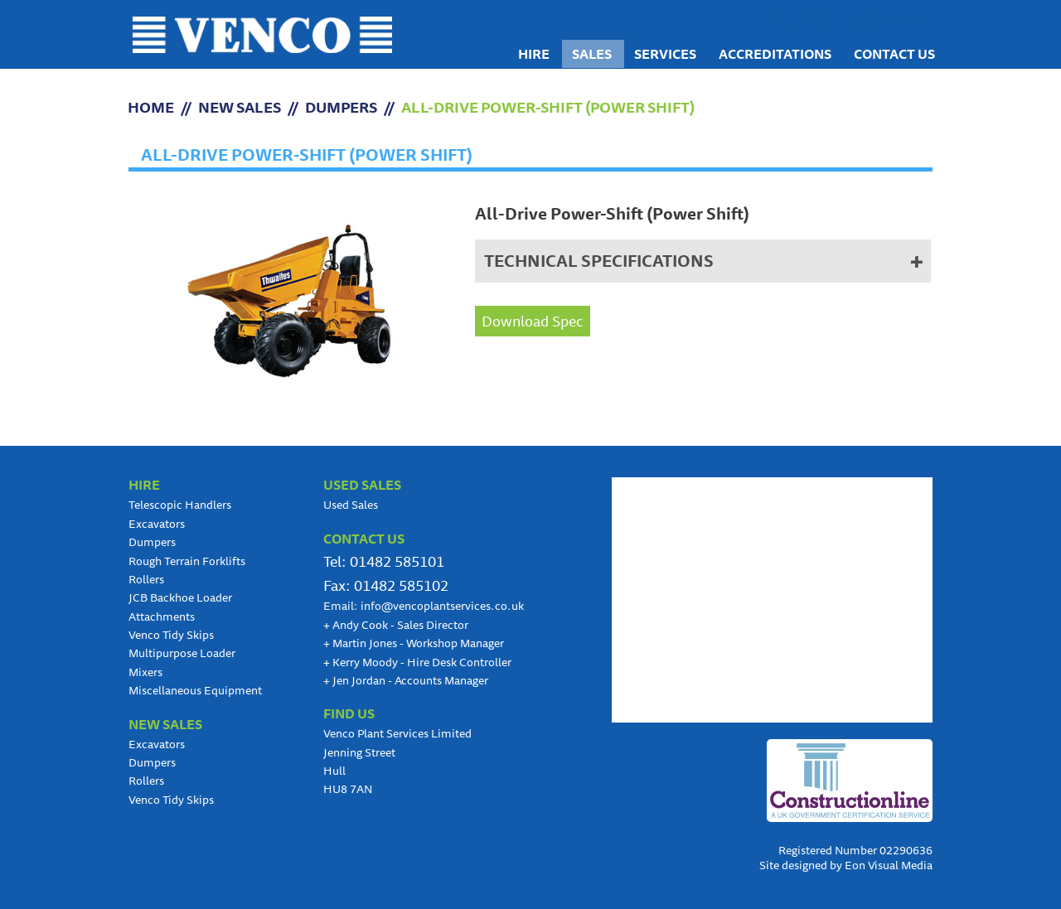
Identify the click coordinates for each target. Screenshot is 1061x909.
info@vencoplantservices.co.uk (442, 606)
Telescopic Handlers (179, 505)
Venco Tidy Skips (171, 635)
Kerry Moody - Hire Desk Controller (417, 662)
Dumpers (341, 106)
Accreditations (775, 54)
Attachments (161, 616)
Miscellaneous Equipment (195, 690)
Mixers (145, 672)
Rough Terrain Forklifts (186, 561)
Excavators (156, 524)
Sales (592, 54)
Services (665, 54)
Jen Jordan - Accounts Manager (405, 680)
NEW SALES (239, 106)
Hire (534, 54)
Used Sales (350, 505)
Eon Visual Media (889, 865)
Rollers (146, 579)
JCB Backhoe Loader (180, 597)
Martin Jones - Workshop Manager (413, 643)
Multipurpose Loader (181, 653)
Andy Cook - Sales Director (395, 625)
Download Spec (533, 320)
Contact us (894, 54)
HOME (151, 106)
